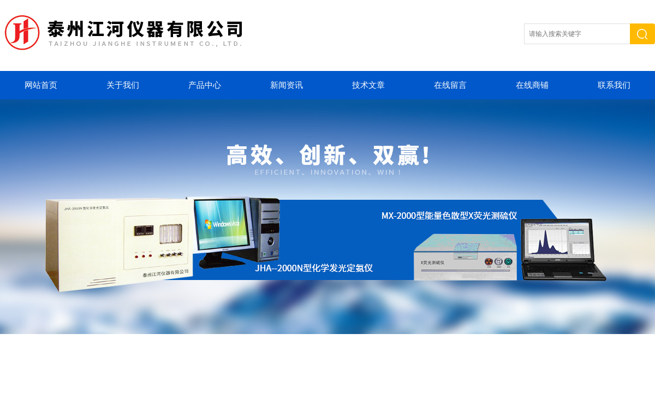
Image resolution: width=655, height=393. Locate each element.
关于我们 (122, 85)
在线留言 (450, 85)
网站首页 (41, 85)
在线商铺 (532, 85)
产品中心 (204, 85)
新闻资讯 (286, 85)
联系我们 (614, 85)
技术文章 (368, 85)
